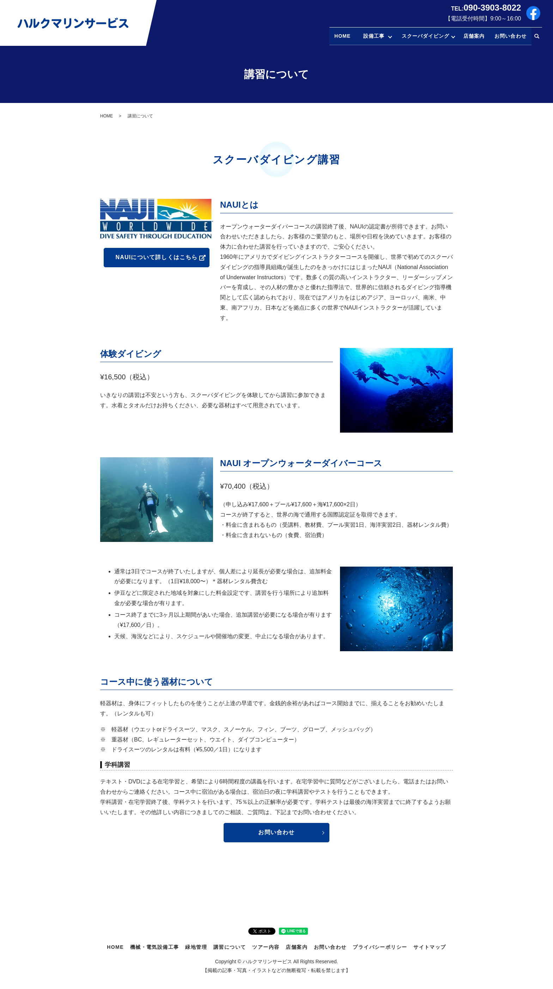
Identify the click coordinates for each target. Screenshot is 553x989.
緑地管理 (196, 947)
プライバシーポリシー (380, 947)
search (536, 36)
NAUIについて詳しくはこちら (156, 257)
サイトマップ (429, 947)
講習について (229, 947)
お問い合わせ (510, 36)
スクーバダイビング (422, 36)
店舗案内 (474, 36)
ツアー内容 (265, 947)
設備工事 (365, 36)
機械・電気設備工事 (154, 947)
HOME (332, 36)
